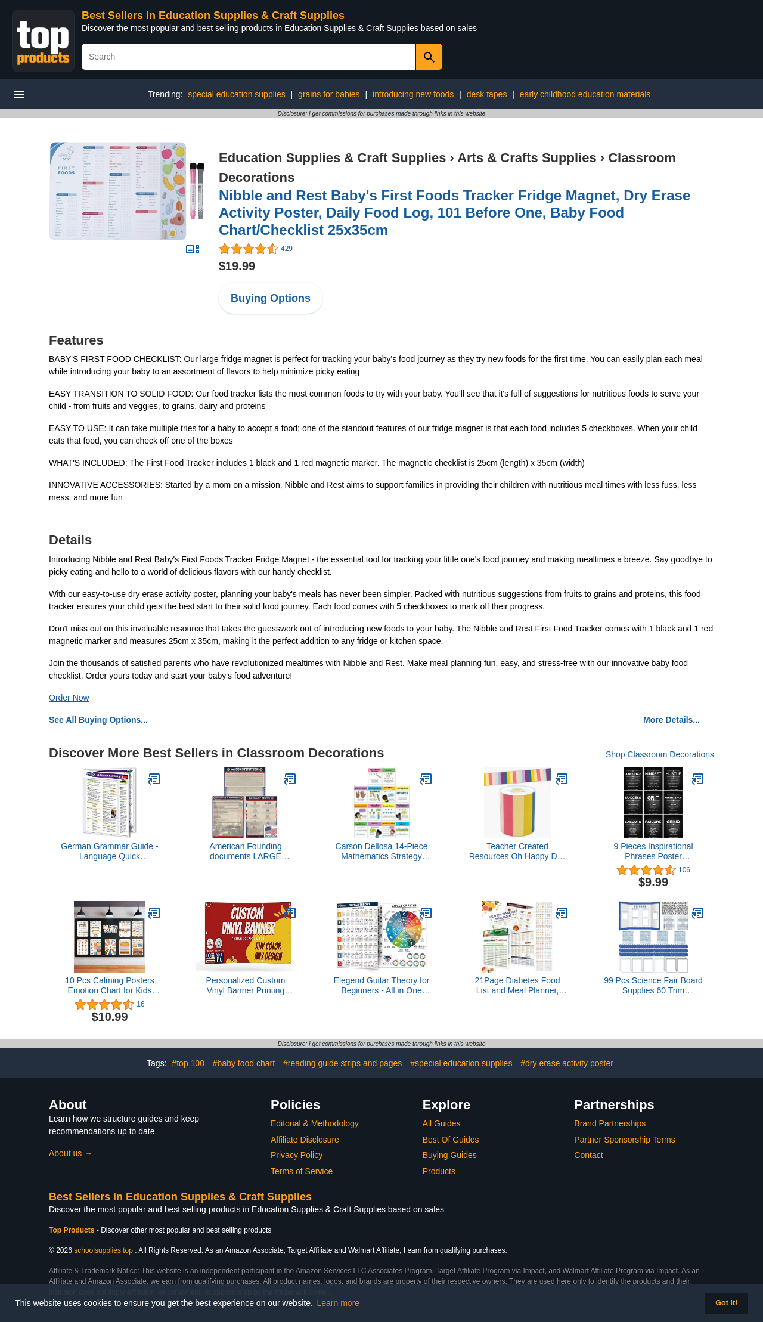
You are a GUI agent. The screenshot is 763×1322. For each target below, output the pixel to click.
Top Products (73, 1230)
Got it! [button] (726, 1303)
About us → (70, 1153)
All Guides (442, 1123)
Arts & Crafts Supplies (527, 157)
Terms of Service (302, 1171)
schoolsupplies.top (103, 1250)
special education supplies (236, 94)
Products (439, 1171)
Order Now (69, 697)
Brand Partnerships (610, 1123)
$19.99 (237, 266)
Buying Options (271, 298)
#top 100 (188, 1063)
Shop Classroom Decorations (660, 754)
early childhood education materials (585, 94)
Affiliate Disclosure (305, 1139)
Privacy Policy (296, 1155)
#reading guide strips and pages (342, 1063)
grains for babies (329, 94)
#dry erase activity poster (566, 1063)
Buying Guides (450, 1155)
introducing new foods (413, 94)
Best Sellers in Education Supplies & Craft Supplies (213, 15)
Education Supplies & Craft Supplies (332, 157)
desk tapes (487, 94)
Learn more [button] (338, 1303)
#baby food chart (244, 1063)
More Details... (671, 720)
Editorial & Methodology (315, 1123)
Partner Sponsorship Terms (624, 1139)
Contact (588, 1155)
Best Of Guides (451, 1139)
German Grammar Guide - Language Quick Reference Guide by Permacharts (109, 851)
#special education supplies (461, 1063)
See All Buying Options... (98, 720)
